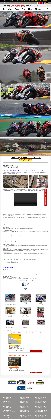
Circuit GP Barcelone (24, 402)
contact (46, 8)
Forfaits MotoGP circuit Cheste (42, 387)
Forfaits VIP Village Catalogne (41, 390)
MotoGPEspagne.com (20, 415)
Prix (11, 330)
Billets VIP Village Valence (24, 391)
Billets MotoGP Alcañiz (24, 382)
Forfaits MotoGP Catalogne (41, 377)
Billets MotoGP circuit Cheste (25, 387)
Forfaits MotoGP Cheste (40, 383)
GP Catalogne (17, 9)
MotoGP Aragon (7, 379)
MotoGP (27, 0)
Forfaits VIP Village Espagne (41, 388)
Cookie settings (23, 413)
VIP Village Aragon (7, 402)
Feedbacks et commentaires (41, 405)
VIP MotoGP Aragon (8, 398)
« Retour (44, 356)
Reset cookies (28, 413)
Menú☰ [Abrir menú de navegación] (5, 3)
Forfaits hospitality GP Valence (42, 396)
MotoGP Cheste (7, 386)
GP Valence (23, 9)
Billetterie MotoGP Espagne (25, 396)
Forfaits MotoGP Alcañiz (40, 382)
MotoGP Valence (7, 381)
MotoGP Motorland (7, 388)
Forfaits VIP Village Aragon (41, 391)
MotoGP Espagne (7, 377)
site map (33, 411)
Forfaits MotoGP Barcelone (41, 381)
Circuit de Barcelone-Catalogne (25, 401)
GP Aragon (10, 9)
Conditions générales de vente (14, 409)
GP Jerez (4, 9)
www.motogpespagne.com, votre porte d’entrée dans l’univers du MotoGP (11, 416)
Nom (10, 330)
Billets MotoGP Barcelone (24, 381)
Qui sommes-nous (39, 402)
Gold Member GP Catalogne (9, 405)
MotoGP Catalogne (7, 378)
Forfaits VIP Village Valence (41, 392)
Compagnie (39, 409)
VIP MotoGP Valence (8, 400)
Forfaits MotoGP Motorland (41, 386)
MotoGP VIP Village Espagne (9, 391)
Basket (49, 5)
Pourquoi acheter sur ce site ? (22, 411)
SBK (29, 0)
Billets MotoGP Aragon (24, 378)
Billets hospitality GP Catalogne (25, 392)
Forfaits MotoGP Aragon (40, 378)
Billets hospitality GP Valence (25, 395)
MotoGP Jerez (6, 382)
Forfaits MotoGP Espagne (41, 397)
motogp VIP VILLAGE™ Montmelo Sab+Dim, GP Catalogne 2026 (12, 333)
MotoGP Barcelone (7, 383)
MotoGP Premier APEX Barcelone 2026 (36, 333)
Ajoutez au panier (16, 352)
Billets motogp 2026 (6, 409)
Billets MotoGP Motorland (24, 386)
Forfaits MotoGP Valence (40, 379)
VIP (24, 0)
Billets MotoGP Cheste (24, 383)
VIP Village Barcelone (8, 401)
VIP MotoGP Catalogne (8, 397)
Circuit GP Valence (23, 405)
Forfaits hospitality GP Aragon (41, 395)
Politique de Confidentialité (26, 409)
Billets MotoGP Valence (24, 379)
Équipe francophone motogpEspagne (45, 177)
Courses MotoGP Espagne (9, 392)
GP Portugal (30, 9)
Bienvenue (22, 0)
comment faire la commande (46, 409)
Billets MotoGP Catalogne (24, 377)
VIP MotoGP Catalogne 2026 (6, 161)
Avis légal (20, 409)
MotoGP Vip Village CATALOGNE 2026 (16, 161)
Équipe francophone (38, 9)
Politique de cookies (34, 409)
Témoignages (29, 411)
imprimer (47, 356)
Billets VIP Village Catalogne (25, 388)
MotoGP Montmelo (7, 387)
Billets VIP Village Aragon (24, 390)
